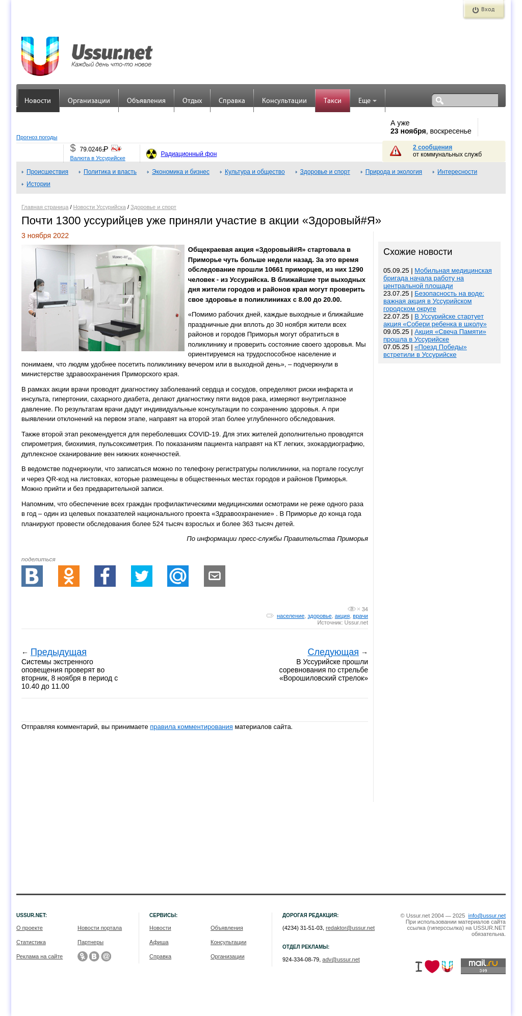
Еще (367, 101)
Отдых (192, 101)
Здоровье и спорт (325, 171)
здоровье (319, 616)
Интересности (457, 171)
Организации (89, 101)
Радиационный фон (189, 154)
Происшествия (47, 171)
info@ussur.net (487, 916)
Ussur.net (356, 622)
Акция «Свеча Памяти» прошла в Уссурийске (434, 335)
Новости (37, 101)
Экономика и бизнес (181, 171)
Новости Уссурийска (99, 207)
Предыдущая (59, 652)
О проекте (29, 928)
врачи (360, 616)
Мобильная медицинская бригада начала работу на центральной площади (437, 278)
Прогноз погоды (36, 137)
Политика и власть (110, 171)
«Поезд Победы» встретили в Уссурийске (425, 350)
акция (342, 616)
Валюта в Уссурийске (97, 158)
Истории (38, 184)
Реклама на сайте (39, 956)
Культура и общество (255, 171)
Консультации (284, 101)
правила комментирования (191, 727)
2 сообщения (432, 147)
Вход (487, 10)
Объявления (146, 101)
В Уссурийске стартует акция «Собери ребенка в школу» (435, 320)
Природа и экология (394, 171)
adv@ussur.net (341, 959)
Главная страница (44, 207)
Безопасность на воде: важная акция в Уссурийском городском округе (433, 301)
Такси (333, 101)
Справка (232, 101)
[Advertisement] (439, 584)
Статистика (31, 942)
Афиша (159, 942)
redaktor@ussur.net (350, 928)
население (290, 616)
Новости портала (99, 928)
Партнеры (90, 942)
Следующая (333, 652)
